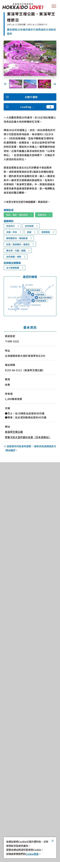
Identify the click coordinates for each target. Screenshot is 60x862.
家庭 (29, 232)
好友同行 (10, 225)
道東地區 (42, 214)
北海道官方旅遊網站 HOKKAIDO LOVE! (22, 6)
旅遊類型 (45, 232)
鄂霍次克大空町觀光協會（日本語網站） (28, 437)
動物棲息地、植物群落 (17, 238)
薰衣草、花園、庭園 (15, 250)
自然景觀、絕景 (13, 256)
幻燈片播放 (31, 97)
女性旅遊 (29, 225)
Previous (5, 84)
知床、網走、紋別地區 (17, 214)
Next (54, 84)
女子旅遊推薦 (12, 267)
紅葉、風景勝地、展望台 (18, 244)
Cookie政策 (32, 854)
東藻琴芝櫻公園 (14, 432)
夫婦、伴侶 (11, 232)
